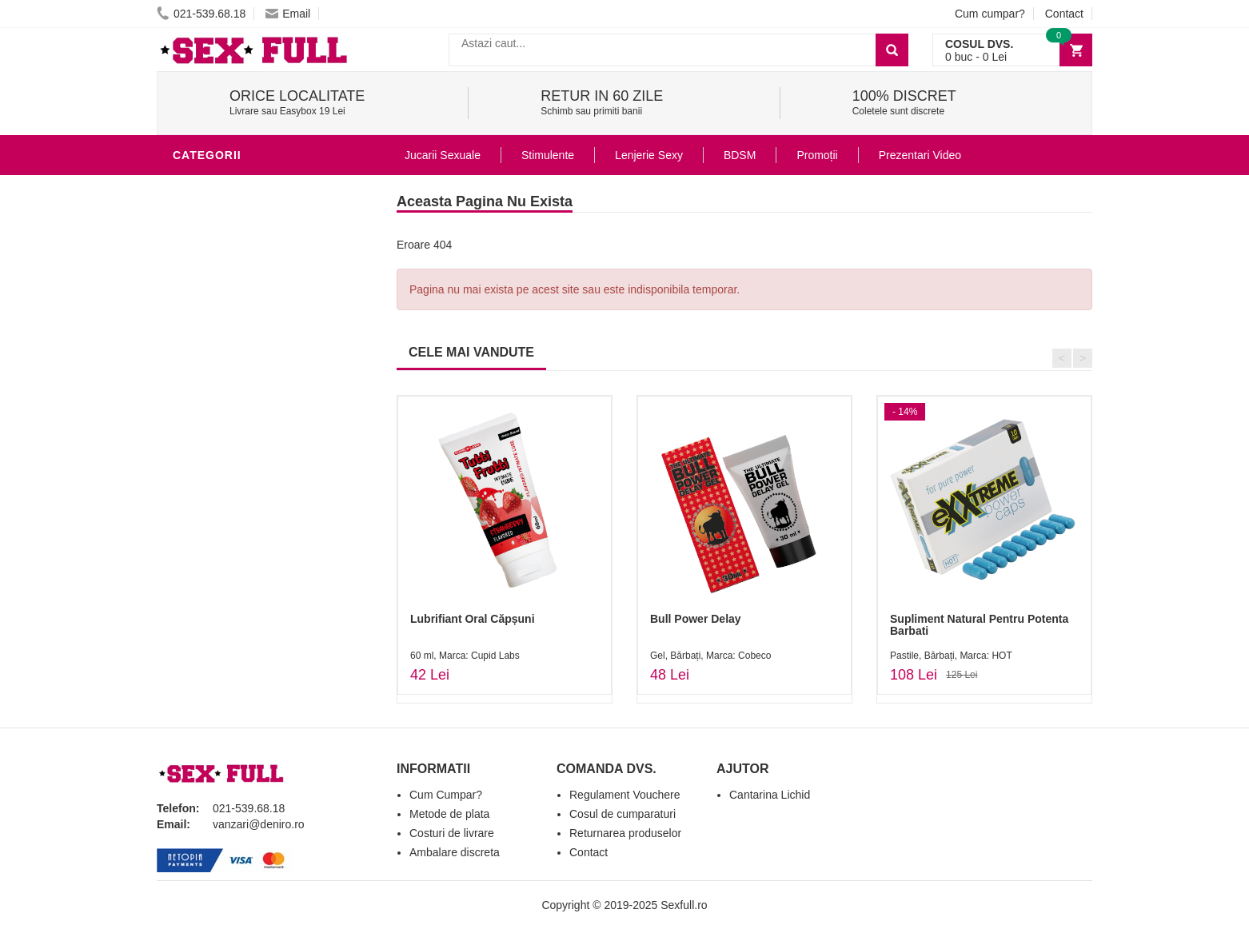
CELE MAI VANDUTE (471, 352)
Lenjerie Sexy (221, 307)
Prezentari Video (231, 546)
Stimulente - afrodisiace (256, 187)
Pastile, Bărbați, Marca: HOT (951, 655)
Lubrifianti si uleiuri (243, 259)
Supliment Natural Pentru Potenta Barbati (979, 624)
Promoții (816, 155)
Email (287, 13)
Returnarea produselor (625, 833)
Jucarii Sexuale (443, 155)
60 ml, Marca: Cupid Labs (465, 655)
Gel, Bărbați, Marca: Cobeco (710, 655)
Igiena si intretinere (241, 283)
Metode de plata (449, 813)
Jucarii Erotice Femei (244, 403)
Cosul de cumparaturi (622, 813)
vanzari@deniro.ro (259, 824)
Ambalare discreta (454, 852)
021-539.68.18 (201, 13)
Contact (1064, 13)
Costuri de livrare (451, 833)
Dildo (194, 331)
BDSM (193, 355)
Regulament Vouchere (624, 794)
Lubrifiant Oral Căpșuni (472, 618)
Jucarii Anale (220, 379)
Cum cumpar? (990, 13)
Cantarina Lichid (769, 794)
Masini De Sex (218, 498)
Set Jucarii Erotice (238, 474)
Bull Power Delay (695, 618)
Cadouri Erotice (229, 451)
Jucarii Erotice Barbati (252, 211)
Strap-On (206, 427)
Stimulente (547, 155)
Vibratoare (213, 235)
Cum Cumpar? (445, 794)
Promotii (204, 522)
